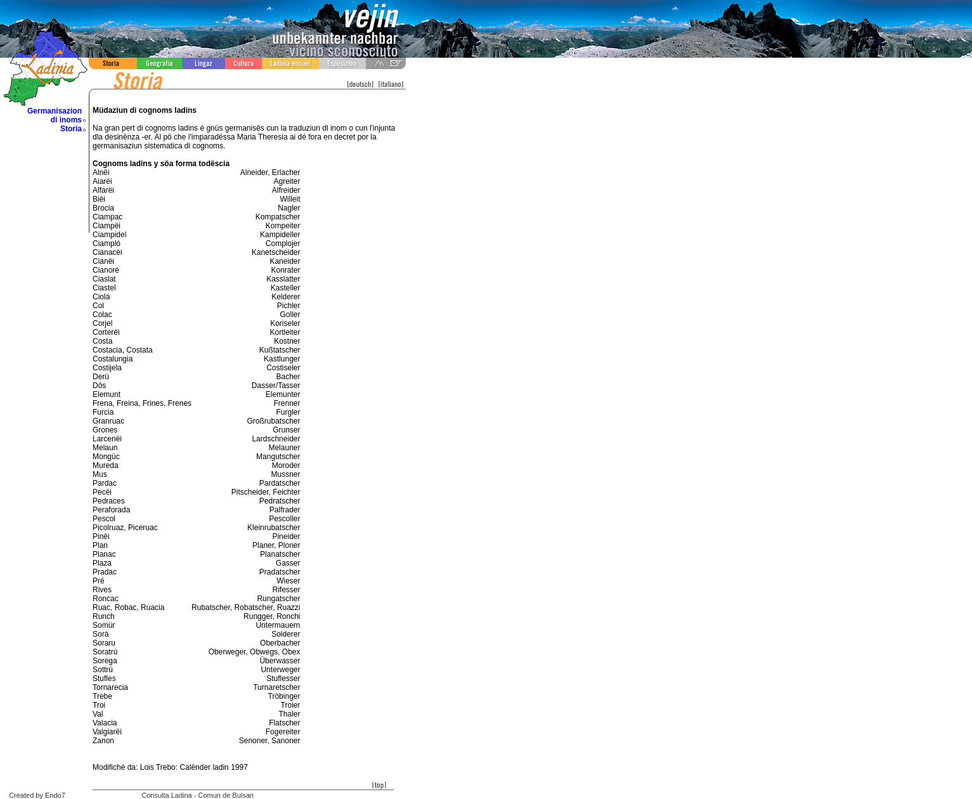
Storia (71, 128)
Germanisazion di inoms (54, 115)
